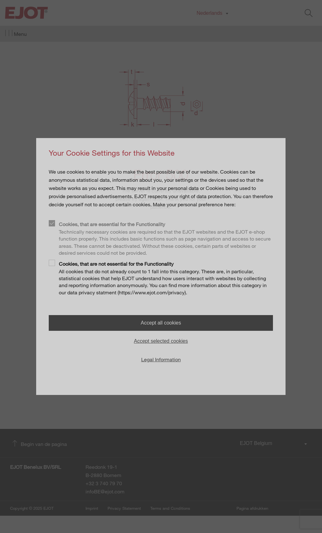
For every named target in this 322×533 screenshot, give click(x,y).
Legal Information (161, 359)
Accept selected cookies (161, 341)
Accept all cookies (161, 322)
